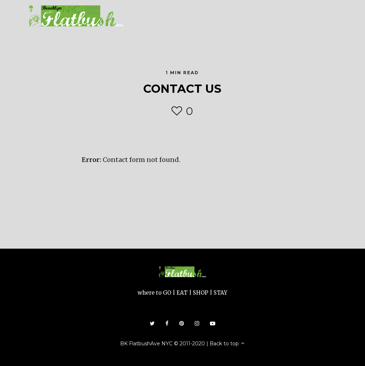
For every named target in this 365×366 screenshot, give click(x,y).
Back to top (227, 343)
